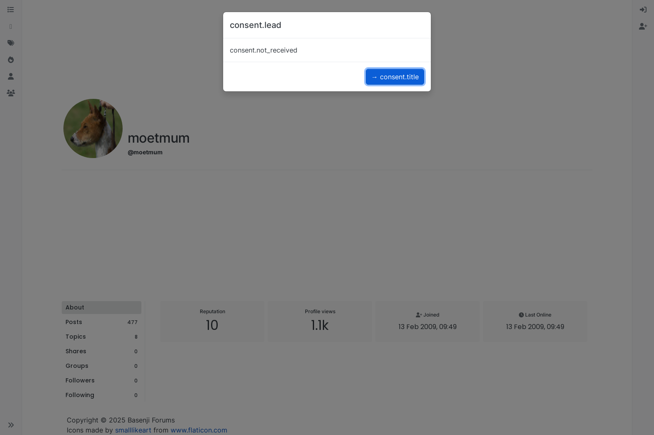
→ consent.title (395, 77)
